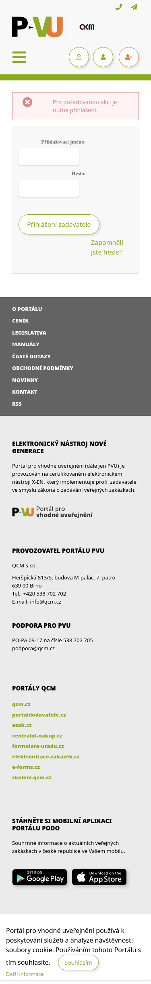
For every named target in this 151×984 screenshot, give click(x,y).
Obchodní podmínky (42, 368)
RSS (17, 403)
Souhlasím (78, 962)
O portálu (27, 308)
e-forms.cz (26, 766)
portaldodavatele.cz (39, 714)
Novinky (25, 380)
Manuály (25, 344)
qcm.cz (21, 704)
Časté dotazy (31, 356)
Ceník (20, 320)
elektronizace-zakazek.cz (46, 756)
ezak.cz (22, 725)
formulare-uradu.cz (38, 746)
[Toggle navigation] (19, 57)
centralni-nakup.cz (37, 735)
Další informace (25, 974)
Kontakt (24, 391)
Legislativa (29, 332)
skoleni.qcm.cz (32, 777)
